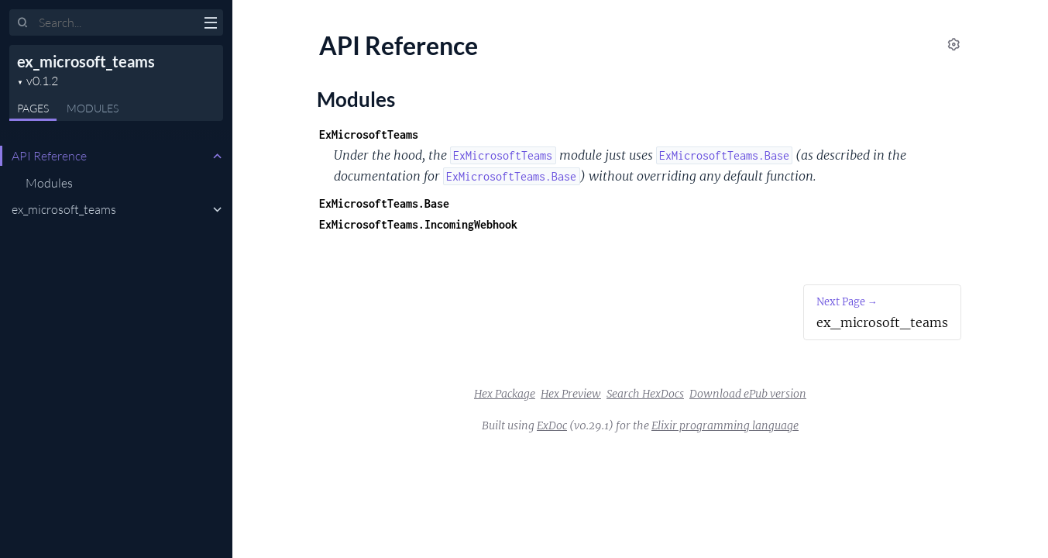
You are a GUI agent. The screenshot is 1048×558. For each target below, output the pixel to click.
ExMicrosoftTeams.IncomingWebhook (418, 224)
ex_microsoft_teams (86, 61)
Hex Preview (571, 394)
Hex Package (504, 394)
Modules (93, 108)
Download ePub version (747, 394)
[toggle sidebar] (210, 24)
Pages (33, 108)
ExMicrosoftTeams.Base (384, 203)
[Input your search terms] (116, 22)
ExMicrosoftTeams (368, 134)
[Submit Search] (23, 23)
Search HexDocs (645, 394)
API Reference (49, 156)
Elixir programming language (725, 425)
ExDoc (552, 425)
